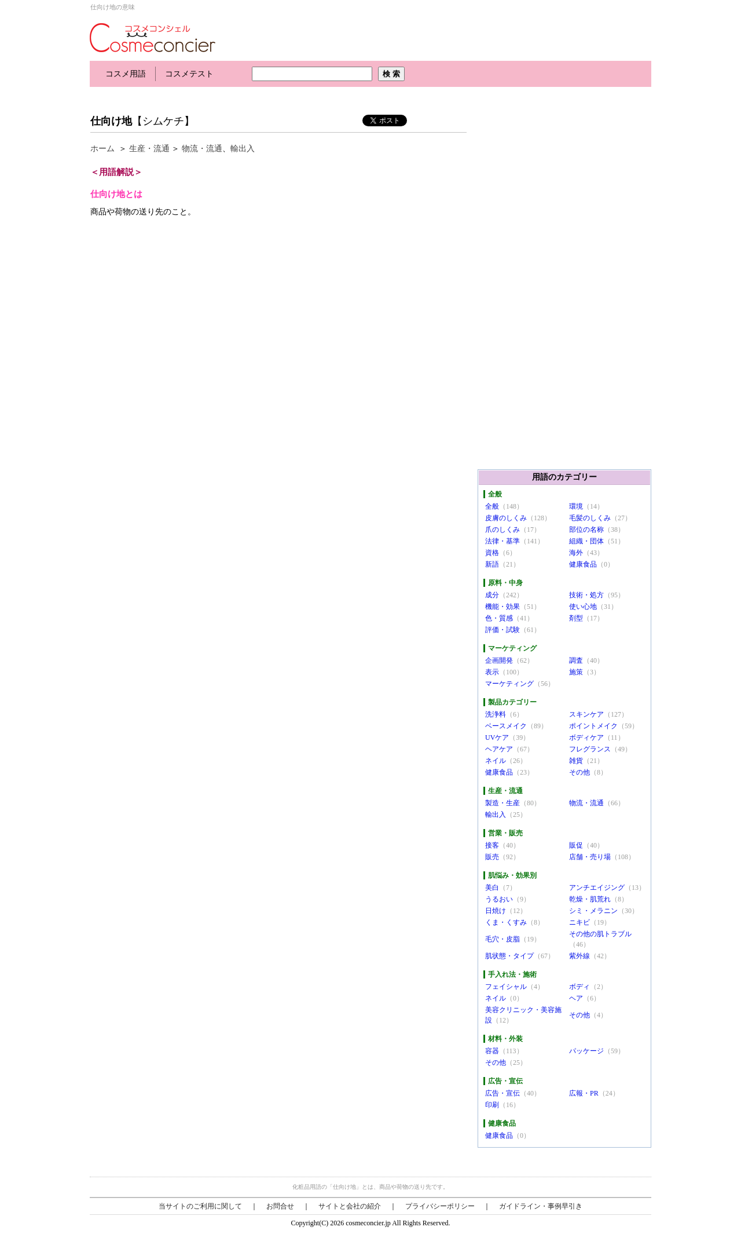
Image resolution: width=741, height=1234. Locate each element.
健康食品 (583, 564)
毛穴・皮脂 (502, 939)
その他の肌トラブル (600, 934)
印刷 (492, 1105)
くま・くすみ (506, 922)
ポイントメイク (593, 726)
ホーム (102, 148)
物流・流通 (202, 148)
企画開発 (499, 660)
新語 (492, 564)
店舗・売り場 (590, 857)
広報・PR (584, 1093)
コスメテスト (189, 74)
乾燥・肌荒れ (590, 899)
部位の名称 (586, 529)
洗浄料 (495, 714)
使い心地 (583, 607)
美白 (492, 887)
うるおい (499, 899)
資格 (492, 553)
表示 (492, 672)
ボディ (579, 987)
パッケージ (586, 1051)
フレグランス (590, 749)
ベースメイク (506, 726)
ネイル (495, 761)
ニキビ (579, 922)
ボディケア (586, 737)
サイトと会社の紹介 (349, 1206)
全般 (492, 506)
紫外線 (579, 956)
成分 (492, 595)
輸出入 (242, 148)
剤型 (576, 618)
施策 (576, 672)
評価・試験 (502, 630)
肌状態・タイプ (509, 956)
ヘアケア (499, 749)
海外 (576, 553)
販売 (492, 857)
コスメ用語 (125, 74)
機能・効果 (502, 607)
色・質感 (499, 618)
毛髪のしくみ (590, 518)
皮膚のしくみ (506, 518)
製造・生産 (502, 803)
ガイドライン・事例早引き (540, 1206)
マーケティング (509, 684)
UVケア (497, 737)
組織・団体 (586, 541)
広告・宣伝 (502, 1093)
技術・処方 (586, 595)
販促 (576, 845)
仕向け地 (111, 121)
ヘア (576, 998)
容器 (492, 1051)
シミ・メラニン (593, 911)
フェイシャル (506, 987)
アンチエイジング (597, 887)
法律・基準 (502, 541)
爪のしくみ (502, 529)
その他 (579, 772)
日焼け (495, 911)
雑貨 (576, 761)
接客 (492, 845)
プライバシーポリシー (440, 1206)
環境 (576, 506)
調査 (576, 660)
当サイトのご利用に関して (200, 1206)
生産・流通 (149, 148)
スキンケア (586, 714)
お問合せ (280, 1206)
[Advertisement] (300, 97)
